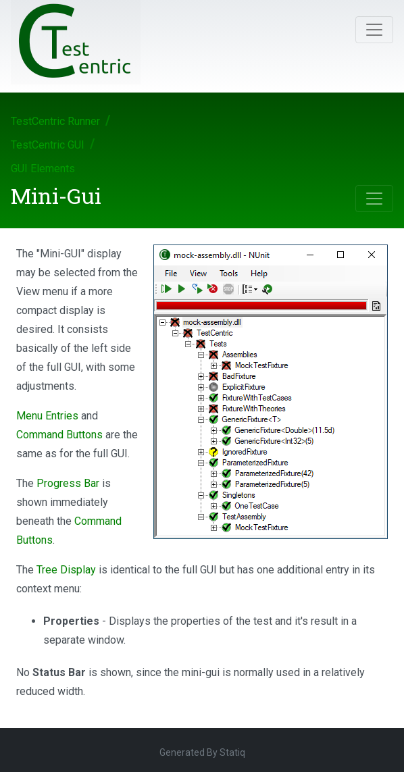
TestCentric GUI (47, 144)
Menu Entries (47, 415)
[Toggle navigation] (374, 29)
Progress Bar (67, 483)
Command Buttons (59, 434)
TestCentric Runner (55, 121)
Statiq (232, 752)
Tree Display (66, 569)
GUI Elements (43, 168)
